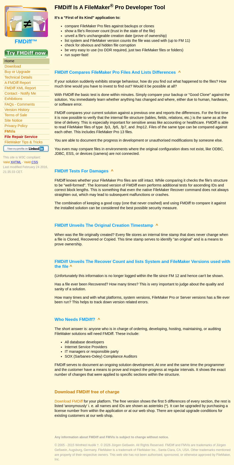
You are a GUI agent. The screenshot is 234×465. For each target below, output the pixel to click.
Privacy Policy (16, 126)
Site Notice (13, 120)
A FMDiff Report (18, 83)
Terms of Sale (16, 115)
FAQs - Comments (20, 104)
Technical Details (18, 77)
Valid (12, 162)
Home (10, 61)
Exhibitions (13, 99)
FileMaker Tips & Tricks (24, 142)
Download (13, 66)
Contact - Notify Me (20, 93)
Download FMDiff (69, 401)
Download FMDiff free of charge (87, 391)
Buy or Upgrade (17, 72)
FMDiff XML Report (20, 88)
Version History (17, 110)
